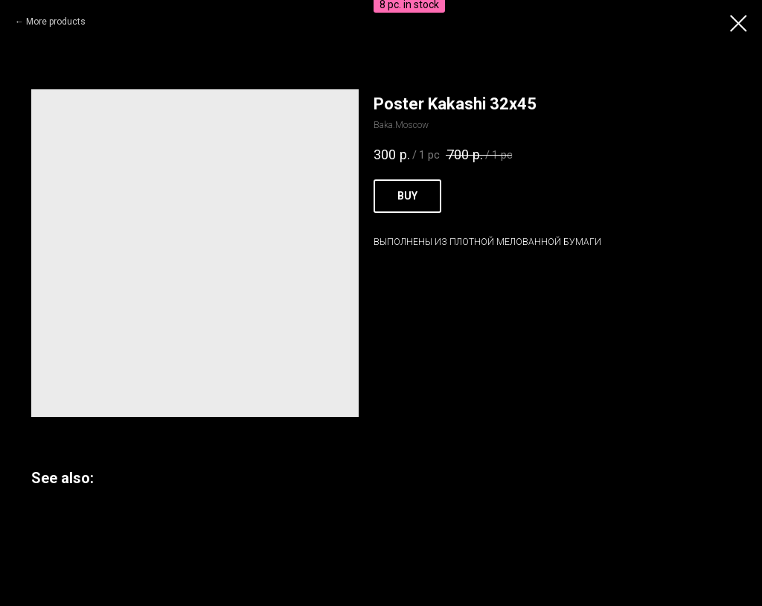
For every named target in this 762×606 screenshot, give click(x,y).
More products (56, 21)
